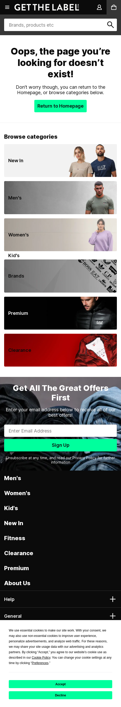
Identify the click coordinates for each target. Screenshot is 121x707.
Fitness (14, 538)
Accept (60, 684)
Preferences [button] (40, 663)
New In (13, 523)
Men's (12, 478)
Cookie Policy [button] (41, 657)
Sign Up (60, 445)
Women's (17, 493)
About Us (17, 583)
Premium (16, 568)
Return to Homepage (60, 106)
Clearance (18, 553)
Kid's (11, 508)
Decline (60, 695)
